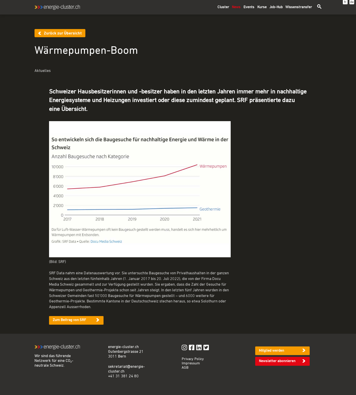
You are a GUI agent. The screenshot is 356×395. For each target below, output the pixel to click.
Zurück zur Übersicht (63, 33)
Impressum (191, 363)
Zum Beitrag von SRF (69, 320)
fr (345, 2)
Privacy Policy (193, 359)
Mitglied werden (271, 351)
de (352, 2)
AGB (185, 368)
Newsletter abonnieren (277, 361)
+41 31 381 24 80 (123, 376)
